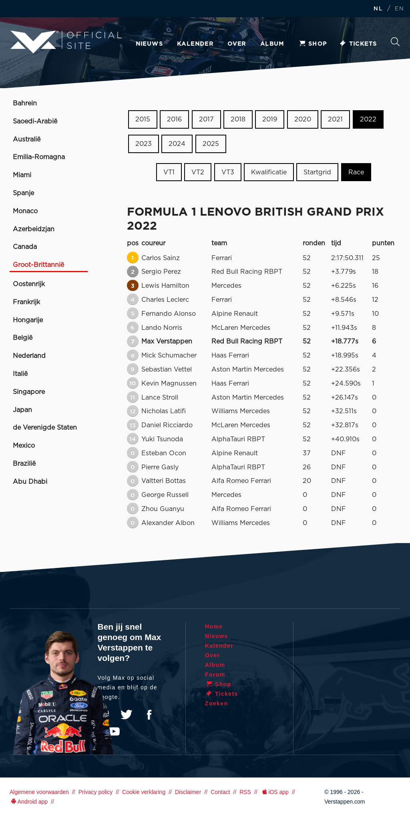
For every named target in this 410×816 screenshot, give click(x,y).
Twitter (126, 714)
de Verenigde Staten (45, 427)
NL (378, 9)
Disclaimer (188, 792)
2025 (211, 144)
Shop (312, 44)
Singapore (29, 392)
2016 (174, 119)
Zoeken (395, 41)
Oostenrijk (29, 284)
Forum (215, 674)
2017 (206, 119)
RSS (245, 792)
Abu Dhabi (30, 482)
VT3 (227, 172)
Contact (220, 792)
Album (272, 44)
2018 (238, 119)
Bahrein (25, 103)
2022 (368, 119)
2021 (335, 119)
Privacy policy (95, 792)
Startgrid (317, 172)
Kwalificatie (269, 172)
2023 (143, 144)
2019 (269, 119)
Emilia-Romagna (39, 157)
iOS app (275, 792)
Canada (25, 247)
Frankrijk (26, 302)
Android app (29, 801)
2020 (302, 119)
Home (214, 626)
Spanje (23, 193)
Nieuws (149, 44)
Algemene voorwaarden (39, 792)
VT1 (169, 172)
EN (399, 9)
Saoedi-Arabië (35, 121)
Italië (20, 374)
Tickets (358, 44)
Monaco (25, 211)
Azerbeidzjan (33, 229)
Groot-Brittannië (38, 265)
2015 (142, 119)
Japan (22, 410)
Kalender (195, 44)
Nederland (29, 356)
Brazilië (24, 464)
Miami (22, 175)
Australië (26, 139)
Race (356, 172)
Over (236, 44)
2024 (177, 144)
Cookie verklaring (143, 792)
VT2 (197, 172)
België (22, 338)
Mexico (24, 445)
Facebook (149, 714)
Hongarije (28, 320)
